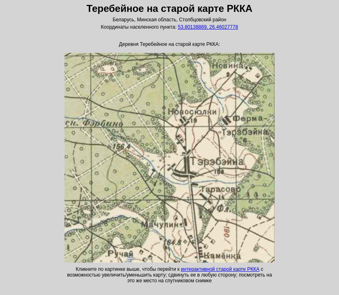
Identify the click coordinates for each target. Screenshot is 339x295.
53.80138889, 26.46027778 (208, 27)
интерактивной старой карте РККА (220, 269)
